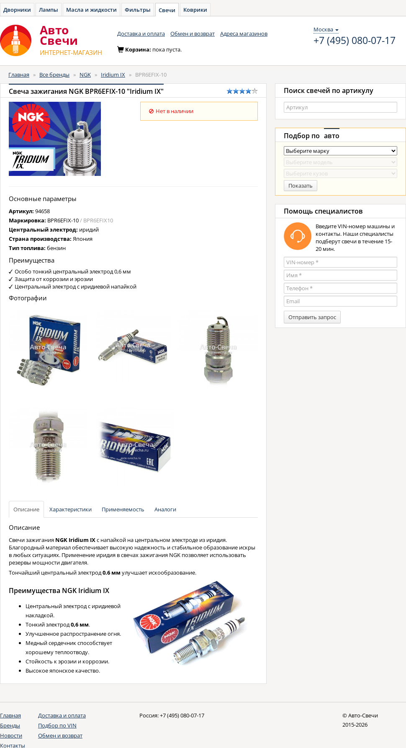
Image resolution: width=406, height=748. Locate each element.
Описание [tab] (26, 509)
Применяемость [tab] (123, 509)
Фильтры (138, 9)
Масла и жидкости (91, 9)
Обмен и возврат (192, 33)
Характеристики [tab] (70, 509)
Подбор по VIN (57, 725)
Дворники (17, 9)
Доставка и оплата (141, 33)
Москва (326, 29)
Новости (11, 735)
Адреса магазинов (243, 33)
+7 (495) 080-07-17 (354, 40)
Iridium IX (113, 74)
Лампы (48, 9)
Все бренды (54, 74)
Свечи (167, 10)
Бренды (10, 725)
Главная (18, 74)
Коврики (195, 9)
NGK (85, 74)
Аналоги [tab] (165, 509)
